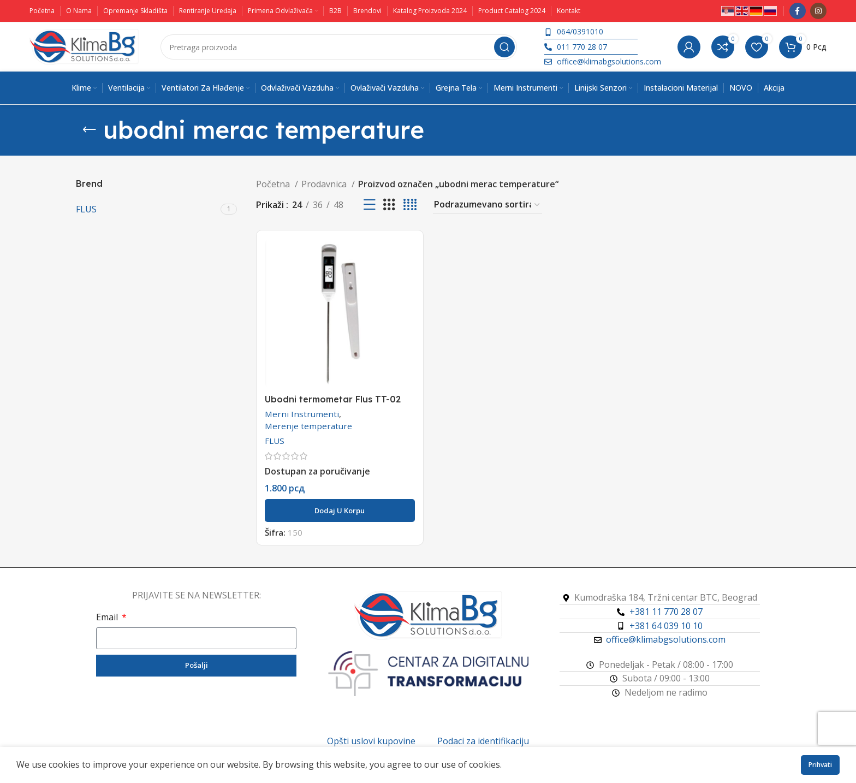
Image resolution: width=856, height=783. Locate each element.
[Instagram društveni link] (818, 11)
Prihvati (820, 764)
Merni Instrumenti (302, 413)
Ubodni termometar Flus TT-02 (333, 399)
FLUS (274, 440)
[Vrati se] (89, 130)
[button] (340, 510)
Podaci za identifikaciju (483, 741)
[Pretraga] (338, 47)
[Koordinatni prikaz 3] (389, 205)
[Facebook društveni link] (797, 11)
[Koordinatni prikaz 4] (410, 205)
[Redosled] (487, 205)
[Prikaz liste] (370, 205)
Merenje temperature (308, 425)
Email (108, 617)
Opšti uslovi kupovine (371, 741)
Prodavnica (325, 184)
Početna (274, 184)
